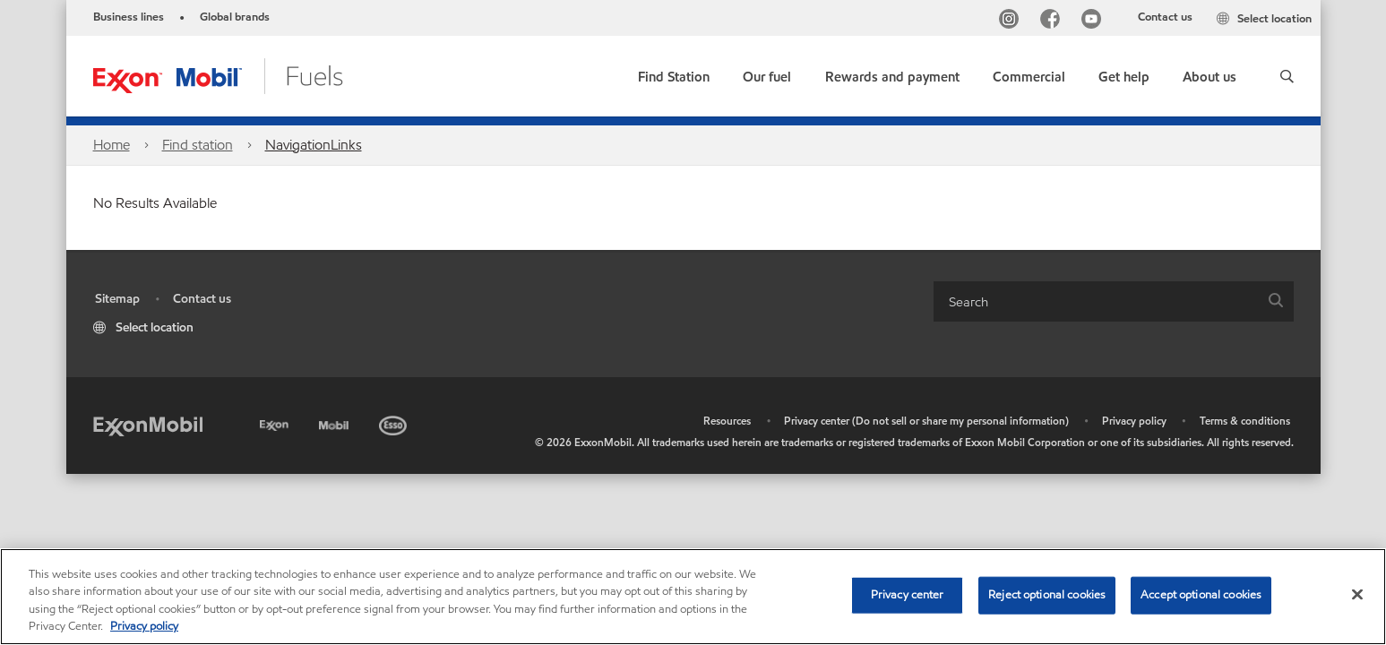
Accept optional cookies (1201, 595)
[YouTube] (1095, 21)
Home (111, 144)
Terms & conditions (1245, 420)
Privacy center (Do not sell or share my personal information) (926, 420)
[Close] (1357, 594)
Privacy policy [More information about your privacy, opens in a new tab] (144, 626)
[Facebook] (1054, 21)
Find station (197, 144)
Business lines (128, 17)
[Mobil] (336, 422)
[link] (674, 73)
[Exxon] (276, 422)
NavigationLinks (313, 144)
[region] (693, 596)
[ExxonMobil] (147, 425)
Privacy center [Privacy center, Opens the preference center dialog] (907, 595)
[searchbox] (1096, 301)
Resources (727, 420)
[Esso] (394, 422)
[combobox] (1114, 301)
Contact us (1165, 17)
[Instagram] (1012, 21)
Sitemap (117, 298)
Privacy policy (1134, 420)
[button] (1287, 76)
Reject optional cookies (1047, 595)
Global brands (235, 17)
